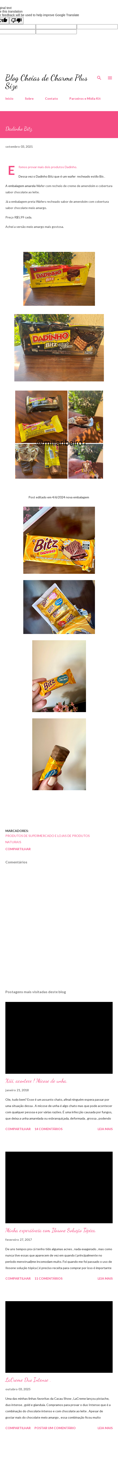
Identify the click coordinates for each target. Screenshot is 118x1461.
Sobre (29, 98)
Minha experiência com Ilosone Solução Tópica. (51, 1230)
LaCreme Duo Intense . (28, 1380)
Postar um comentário (55, 1428)
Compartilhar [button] (18, 849)
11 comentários (48, 1278)
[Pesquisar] (99, 76)
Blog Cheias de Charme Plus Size (46, 82)
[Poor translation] (16, 20)
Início (9, 98)
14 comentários (48, 1129)
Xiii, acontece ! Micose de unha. (36, 1081)
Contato (51, 98)
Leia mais (105, 1129)
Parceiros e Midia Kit (85, 98)
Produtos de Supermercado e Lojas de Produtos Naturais (47, 839)
